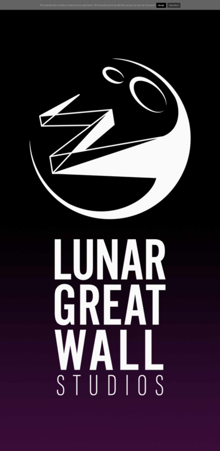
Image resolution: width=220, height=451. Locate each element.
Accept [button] (161, 5)
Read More (173, 5)
